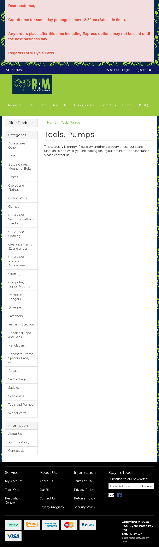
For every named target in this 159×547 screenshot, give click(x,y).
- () (145, 105)
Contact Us (108, 105)
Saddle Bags (17, 379)
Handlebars (16, 345)
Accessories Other (16, 145)
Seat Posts (16, 396)
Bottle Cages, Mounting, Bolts (19, 166)
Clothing (14, 274)
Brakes (13, 177)
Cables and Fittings (16, 188)
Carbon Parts (17, 198)
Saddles (13, 388)
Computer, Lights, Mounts (19, 284)
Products (14, 105)
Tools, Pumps (70, 122)
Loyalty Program (52, 507)
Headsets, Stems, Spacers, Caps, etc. (21, 358)
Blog (43, 105)
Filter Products (20, 123)
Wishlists (112, 70)
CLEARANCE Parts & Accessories (17, 261)
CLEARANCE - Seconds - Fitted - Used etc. (21, 219)
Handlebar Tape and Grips (19, 335)
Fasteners (15, 316)
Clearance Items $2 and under (20, 246)
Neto (124, 541)
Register (139, 70)
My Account (14, 481)
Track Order (13, 490)
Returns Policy (18, 442)
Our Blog (46, 490)
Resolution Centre (12, 500)
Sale (31, 105)
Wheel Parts (17, 413)
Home (126, 105)
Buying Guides (83, 105)
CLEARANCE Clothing (17, 234)
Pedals (13, 371)
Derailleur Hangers (15, 297)
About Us (59, 105)
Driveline (14, 307)
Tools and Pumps (20, 404)
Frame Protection (21, 324)
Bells (11, 156)
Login (126, 70)
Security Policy (84, 507)
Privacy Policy (84, 490)
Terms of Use (83, 481)
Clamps (13, 207)
